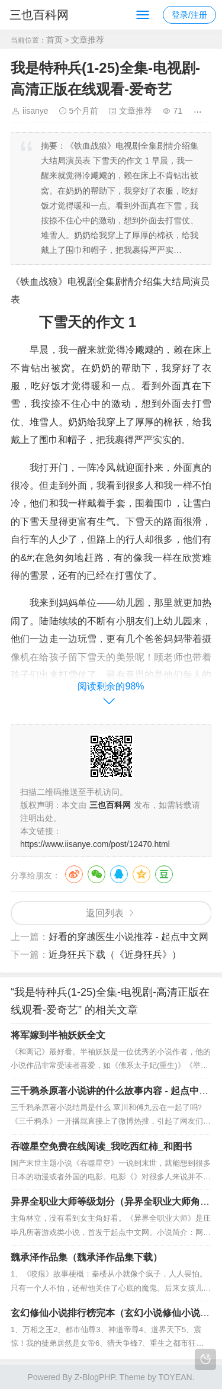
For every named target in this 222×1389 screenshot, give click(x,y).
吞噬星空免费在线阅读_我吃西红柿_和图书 (101, 1146)
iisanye (35, 111)
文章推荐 (87, 39)
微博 (74, 874)
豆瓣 (164, 874)
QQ (119, 874)
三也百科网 (39, 14)
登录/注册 (189, 15)
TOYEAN (175, 1377)
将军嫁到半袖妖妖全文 (58, 1035)
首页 (54, 39)
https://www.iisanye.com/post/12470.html (95, 844)
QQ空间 (141, 874)
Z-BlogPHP (95, 1377)
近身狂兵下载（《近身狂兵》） (115, 954)
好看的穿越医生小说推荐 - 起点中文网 (128, 937)
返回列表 (105, 913)
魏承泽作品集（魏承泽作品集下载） (86, 1257)
